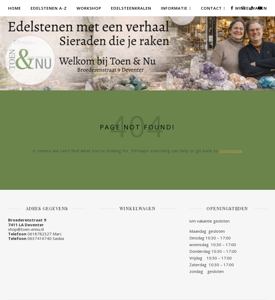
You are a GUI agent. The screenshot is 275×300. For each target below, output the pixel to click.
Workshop (89, 8)
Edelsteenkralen (131, 8)
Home (14, 8)
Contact (211, 8)
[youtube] (260, 7)
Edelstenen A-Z (49, 8)
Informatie (174, 8)
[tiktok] (252, 7)
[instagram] (244, 7)
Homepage (231, 150)
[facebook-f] (232, 7)
